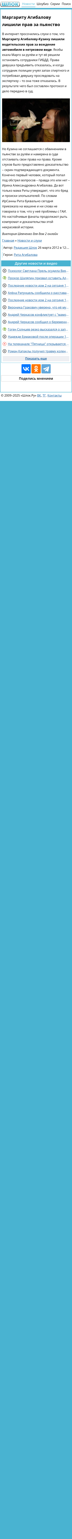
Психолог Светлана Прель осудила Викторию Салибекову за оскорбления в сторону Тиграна (38, 271)
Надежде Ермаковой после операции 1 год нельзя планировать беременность (38, 337)
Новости (28, 4)
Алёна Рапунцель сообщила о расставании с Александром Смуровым (38, 293)
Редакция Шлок (25, 247)
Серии (55, 4)
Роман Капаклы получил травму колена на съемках (38, 351)
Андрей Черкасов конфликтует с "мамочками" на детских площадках (38, 315)
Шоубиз (43, 4)
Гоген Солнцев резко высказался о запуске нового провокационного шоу (38, 329)
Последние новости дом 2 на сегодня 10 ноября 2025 (38, 300)
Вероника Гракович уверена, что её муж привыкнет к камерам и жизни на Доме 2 (38, 307)
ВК (39, 395)
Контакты (54, 395)
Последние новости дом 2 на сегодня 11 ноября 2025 (38, 285)
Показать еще (36, 358)
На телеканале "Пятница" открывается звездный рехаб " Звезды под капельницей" (38, 344)
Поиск (66, 4)
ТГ (44, 395)
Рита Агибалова (25, 255)
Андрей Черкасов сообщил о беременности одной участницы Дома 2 (38, 322)
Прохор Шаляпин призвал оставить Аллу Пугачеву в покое (38, 278)
